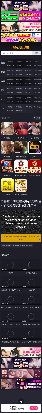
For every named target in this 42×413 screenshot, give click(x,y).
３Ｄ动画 (37, 70)
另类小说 (19, 101)
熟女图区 (28, 92)
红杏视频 (10, 111)
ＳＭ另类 (37, 74)
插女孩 (10, 107)
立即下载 (34, 408)
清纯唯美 (19, 92)
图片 (3, 90)
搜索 (36, 53)
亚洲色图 (19, 89)
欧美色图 (28, 89)
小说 (3, 99)
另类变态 (37, 83)
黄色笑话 (28, 101)
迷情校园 (10, 101)
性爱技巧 (37, 101)
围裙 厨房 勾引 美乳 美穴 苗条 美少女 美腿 (17, 245)
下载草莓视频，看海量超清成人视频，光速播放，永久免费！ (21, 238)
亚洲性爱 (10, 79)
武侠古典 (37, 98)
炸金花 (19, 65)
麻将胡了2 (10, 65)
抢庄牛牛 (37, 65)
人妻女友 (28, 98)
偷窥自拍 (10, 89)
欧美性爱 (37, 79)
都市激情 (10, 98)
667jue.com (21, 47)
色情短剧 (19, 111)
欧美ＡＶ (28, 70)
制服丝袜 (10, 83)
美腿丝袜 (10, 92)
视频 (3, 72)
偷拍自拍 (19, 79)
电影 (3, 81)
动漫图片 (37, 89)
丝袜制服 (19, 74)
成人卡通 (28, 79)
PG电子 (10, 61)
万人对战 (28, 61)
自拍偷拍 (19, 70)
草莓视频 (28, 107)
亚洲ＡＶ (10, 70)
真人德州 (19, 61)
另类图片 (37, 92)
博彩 (3, 63)
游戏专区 (37, 61)
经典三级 (19, 83)
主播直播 (28, 74)
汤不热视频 (37, 107)
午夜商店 (19, 107)
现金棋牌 (28, 65)
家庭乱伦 (19, 98)
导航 (3, 108)
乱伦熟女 (28, 83)
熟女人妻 (10, 74)
